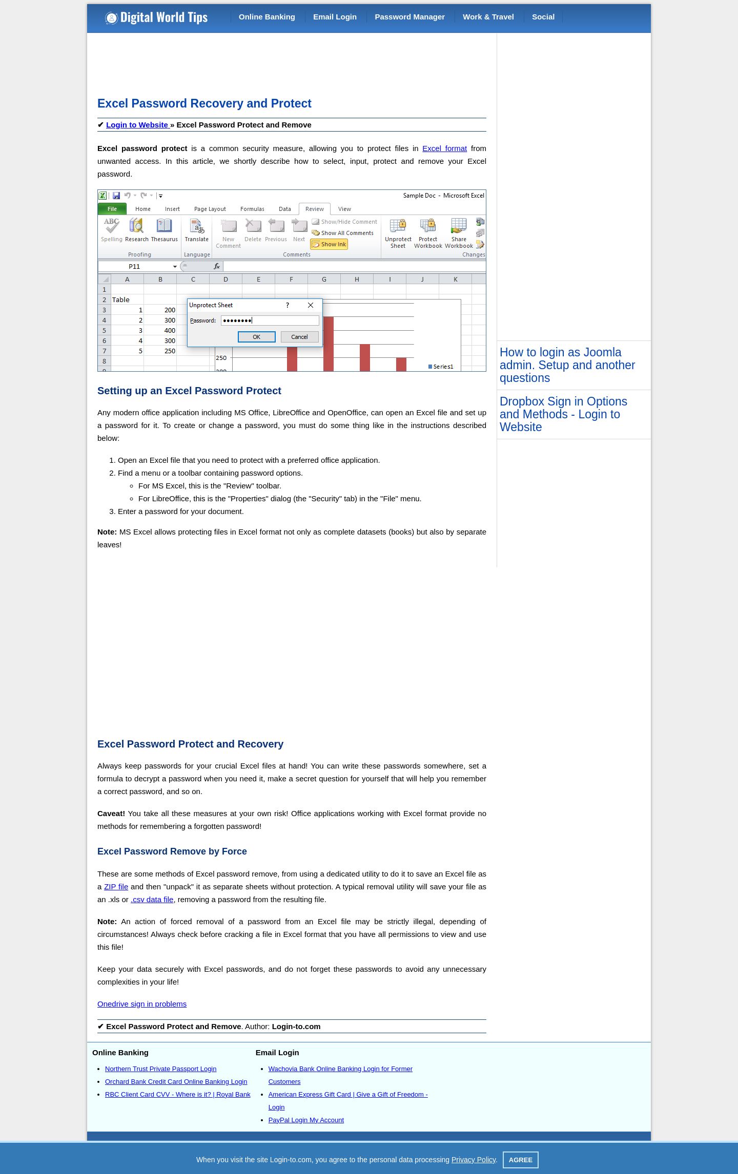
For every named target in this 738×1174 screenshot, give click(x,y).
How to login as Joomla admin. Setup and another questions (568, 365)
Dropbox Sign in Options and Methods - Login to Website (563, 414)
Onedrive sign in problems (142, 1003)
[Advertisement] (283, 61)
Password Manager (410, 16)
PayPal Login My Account (306, 1120)
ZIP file (116, 886)
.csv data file (152, 899)
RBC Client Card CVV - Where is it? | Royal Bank (178, 1094)
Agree (520, 1160)
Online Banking (267, 16)
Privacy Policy (474, 1160)
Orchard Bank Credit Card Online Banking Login (176, 1081)
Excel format (444, 148)
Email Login (335, 16)
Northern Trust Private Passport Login (161, 1069)
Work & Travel (488, 16)
